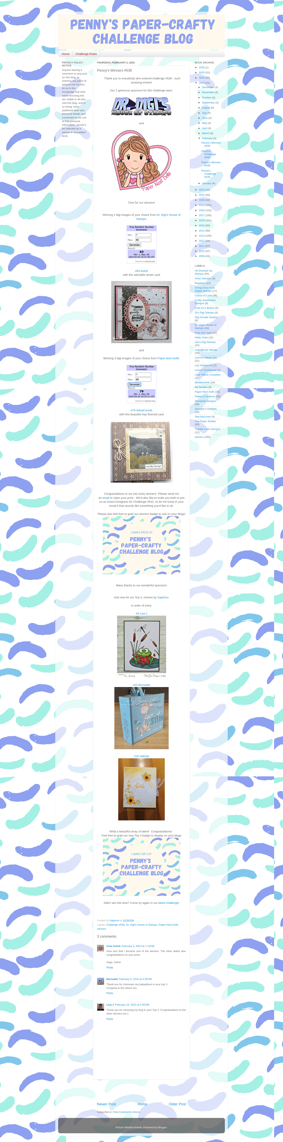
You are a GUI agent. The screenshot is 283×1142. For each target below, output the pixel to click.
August (206, 107)
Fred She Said (203, 332)
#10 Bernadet (141, 684)
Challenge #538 (115, 924)
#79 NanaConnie (141, 410)
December (208, 87)
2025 (202, 72)
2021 (202, 195)
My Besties (201, 387)
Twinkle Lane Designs (207, 429)
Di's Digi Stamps (204, 312)
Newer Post (106, 1104)
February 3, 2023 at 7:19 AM (138, 946)
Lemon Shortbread (206, 370)
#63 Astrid (141, 270)
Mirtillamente (202, 382)
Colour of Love (203, 295)
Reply (109, 967)
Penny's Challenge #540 (208, 154)
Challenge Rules (86, 54)
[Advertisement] (142, 1090)
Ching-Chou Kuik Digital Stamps (205, 289)
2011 (202, 246)
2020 (202, 200)
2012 (202, 240)
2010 (202, 251)
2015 (202, 225)
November (208, 92)
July (204, 112)
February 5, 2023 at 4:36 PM (135, 979)
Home (66, 54)
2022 (202, 189)
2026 (202, 67)
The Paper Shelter (205, 421)
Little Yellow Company (207, 374)
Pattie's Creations (205, 396)
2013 (202, 235)
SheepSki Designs (205, 401)
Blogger (162, 1127)
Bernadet (112, 979)
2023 (202, 82)
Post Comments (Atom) (126, 1112)
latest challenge (168, 902)
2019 (202, 205)
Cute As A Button (204, 307)
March (206, 133)
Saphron (162, 597)
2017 (202, 215)
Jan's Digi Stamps (205, 342)
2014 (202, 230)
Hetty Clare (201, 337)
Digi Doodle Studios (206, 317)
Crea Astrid (113, 946)
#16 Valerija (141, 756)
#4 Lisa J (141, 613)
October (207, 97)
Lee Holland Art (204, 365)
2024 (202, 77)
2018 (202, 210)
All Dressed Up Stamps (203, 272)
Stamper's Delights (206, 408)
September (209, 102)
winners (101, 928)
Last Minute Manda (206, 349)
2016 (202, 220)
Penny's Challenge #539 (208, 173)
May (205, 122)
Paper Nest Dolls (168, 358)
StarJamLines (203, 416)
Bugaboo (200, 283)
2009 (202, 256)
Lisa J (110, 1004)
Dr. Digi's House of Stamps (141, 924)
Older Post (177, 1104)
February (207, 138)
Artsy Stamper (203, 278)
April (205, 128)
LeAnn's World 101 (206, 357)
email (106, 497)
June (205, 117)
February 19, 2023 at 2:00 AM (132, 1004)
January (207, 183)
